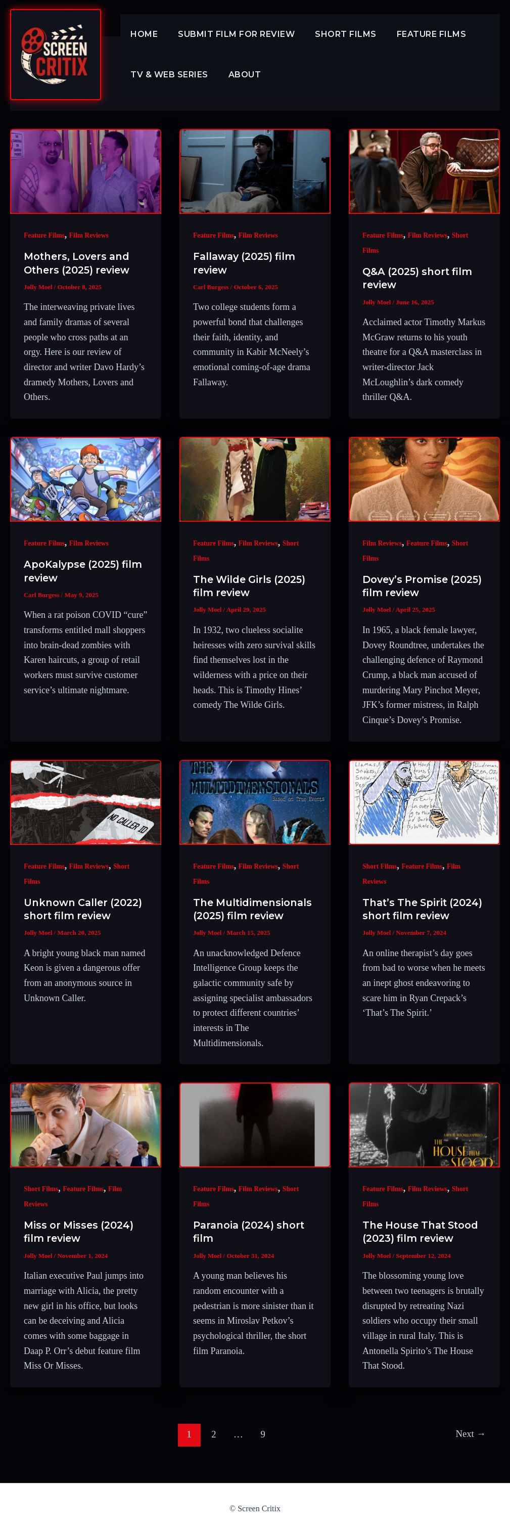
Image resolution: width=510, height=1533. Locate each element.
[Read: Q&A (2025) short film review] (424, 171)
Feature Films (417, 34)
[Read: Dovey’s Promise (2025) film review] (424, 479)
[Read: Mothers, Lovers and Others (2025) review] (85, 171)
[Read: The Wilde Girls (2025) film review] (255, 479)
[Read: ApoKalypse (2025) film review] (85, 479)
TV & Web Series (167, 74)
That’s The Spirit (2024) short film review (406, 915)
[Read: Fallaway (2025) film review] (255, 171)
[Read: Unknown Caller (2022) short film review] (85, 801)
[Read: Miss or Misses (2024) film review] (85, 1124)
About (238, 74)
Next (469, 1433)
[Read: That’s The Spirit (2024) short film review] (424, 801)
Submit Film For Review (230, 34)
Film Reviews (90, 235)
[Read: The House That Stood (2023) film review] (424, 1124)
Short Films (335, 34)
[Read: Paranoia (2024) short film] (255, 1124)
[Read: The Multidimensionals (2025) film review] (255, 801)
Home (142, 34)
